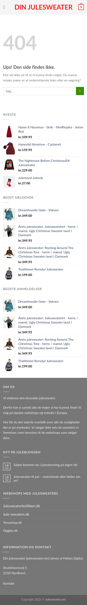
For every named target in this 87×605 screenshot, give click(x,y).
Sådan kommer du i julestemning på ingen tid (45, 465)
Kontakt (8, 583)
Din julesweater (43, 7)
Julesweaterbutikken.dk (21, 506)
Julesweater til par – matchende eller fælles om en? (47, 478)
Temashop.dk (12, 522)
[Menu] (5, 7)
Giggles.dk (10, 530)
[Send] (80, 91)
